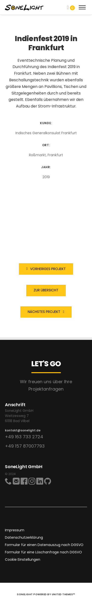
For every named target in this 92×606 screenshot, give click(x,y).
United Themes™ (63, 594)
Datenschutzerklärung (24, 537)
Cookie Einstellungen (22, 559)
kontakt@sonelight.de (22, 430)
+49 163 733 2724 (24, 437)
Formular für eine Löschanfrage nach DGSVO (43, 552)
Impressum (14, 530)
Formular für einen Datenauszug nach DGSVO (44, 544)
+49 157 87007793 (25, 446)
